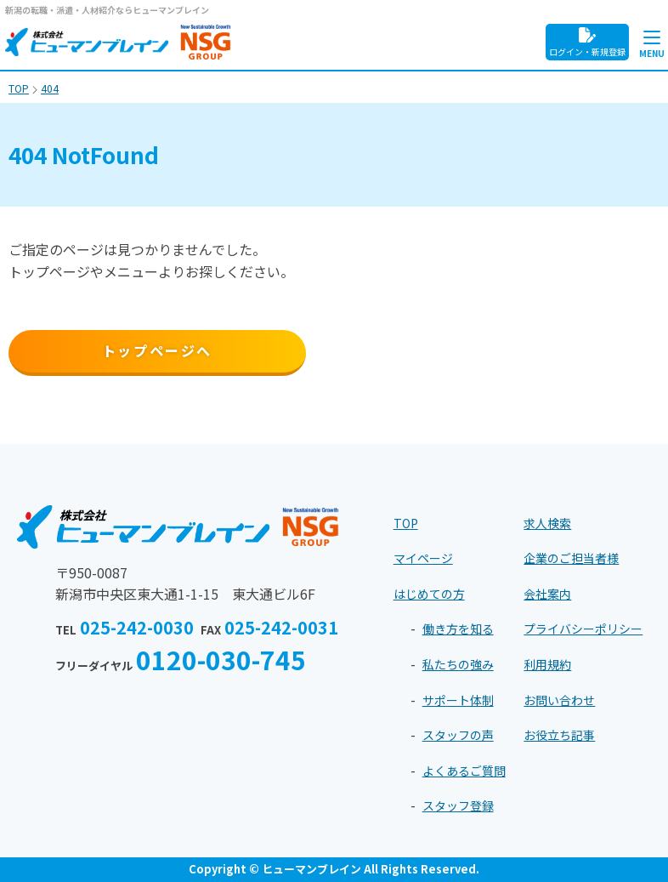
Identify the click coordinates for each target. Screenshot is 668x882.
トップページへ (157, 350)
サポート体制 (458, 699)
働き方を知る (458, 628)
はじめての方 (429, 593)
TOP (405, 523)
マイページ (423, 557)
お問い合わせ (559, 699)
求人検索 (547, 523)
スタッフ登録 (458, 805)
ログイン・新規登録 (587, 42)
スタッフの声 (458, 734)
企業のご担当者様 (571, 557)
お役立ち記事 (559, 734)
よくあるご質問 (464, 770)
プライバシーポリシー (583, 628)
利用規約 (547, 664)
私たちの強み (458, 664)
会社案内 (547, 593)
